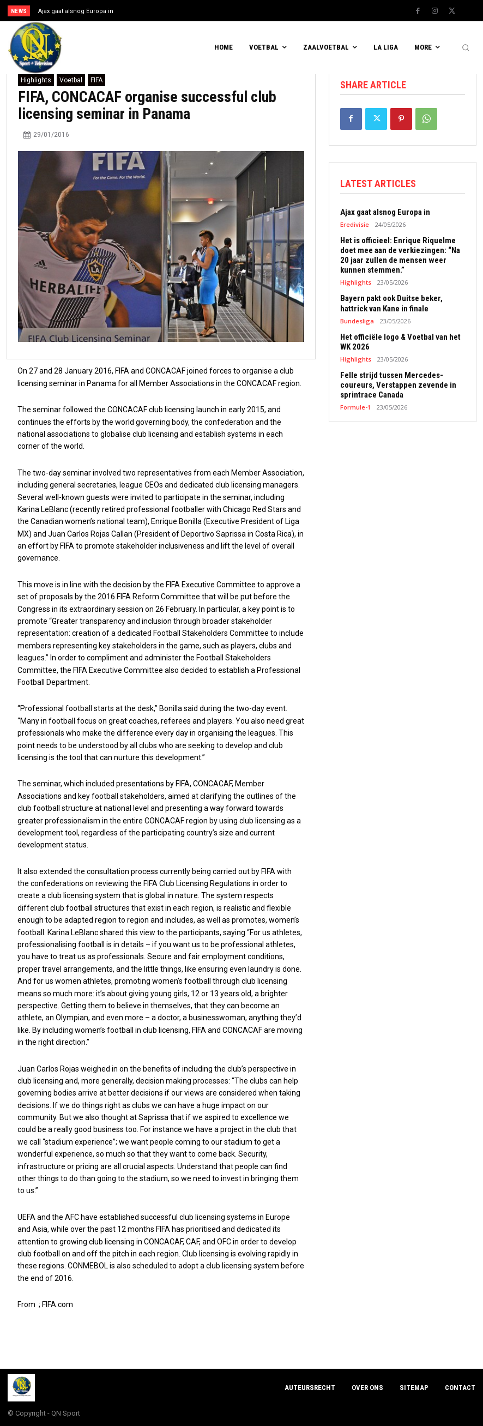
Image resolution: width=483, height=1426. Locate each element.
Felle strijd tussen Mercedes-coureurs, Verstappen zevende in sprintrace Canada (398, 384)
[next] (267, 10)
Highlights (36, 80)
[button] (465, 48)
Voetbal (71, 80)
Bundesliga (357, 320)
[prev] (250, 10)
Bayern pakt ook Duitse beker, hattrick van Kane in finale (391, 303)
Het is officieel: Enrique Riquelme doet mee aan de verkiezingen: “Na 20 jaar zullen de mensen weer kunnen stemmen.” (400, 255)
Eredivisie (354, 224)
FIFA (96, 80)
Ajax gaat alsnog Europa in (75, 11)
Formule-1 (355, 407)
